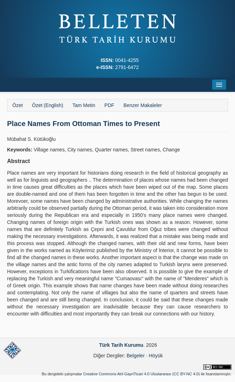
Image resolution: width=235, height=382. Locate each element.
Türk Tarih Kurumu (121, 345)
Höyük (156, 355)
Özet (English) (48, 105)
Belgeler (136, 355)
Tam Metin (83, 105)
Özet (17, 105)
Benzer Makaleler (142, 105)
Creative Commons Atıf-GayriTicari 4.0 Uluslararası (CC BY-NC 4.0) (141, 374)
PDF (109, 105)
